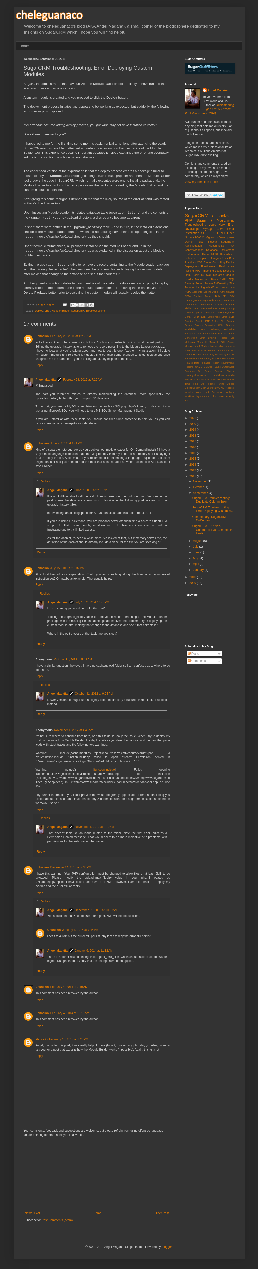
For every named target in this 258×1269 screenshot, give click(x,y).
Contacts (219, 304)
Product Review (202, 354)
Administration (193, 245)
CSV (232, 296)
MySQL (208, 229)
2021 (193, 418)
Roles (214, 279)
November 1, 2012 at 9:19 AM (94, 827)
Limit (202, 337)
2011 (193, 476)
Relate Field (228, 358)
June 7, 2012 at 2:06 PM (91, 490)
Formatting (210, 325)
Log (232, 337)
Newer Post (32, 1213)
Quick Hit (229, 354)
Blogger (167, 1247)
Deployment (192, 266)
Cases (207, 262)
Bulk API (220, 296)
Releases (205, 362)
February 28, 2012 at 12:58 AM (70, 336)
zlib (186, 400)
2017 (193, 441)
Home (24, 46)
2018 (193, 435)
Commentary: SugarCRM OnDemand (209, 518)
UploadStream (192, 387)
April (196, 564)
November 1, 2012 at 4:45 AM (73, 730)
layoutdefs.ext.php (206, 396)
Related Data (192, 362)
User (203, 387)
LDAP (224, 333)
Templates (203, 258)
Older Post (162, 1213)
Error (47, 310)
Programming (225, 220)
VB (215, 387)
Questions (217, 354)
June (196, 552)
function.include (104, 769)
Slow (196, 375)
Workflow (190, 396)
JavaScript (192, 229)
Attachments (216, 245)
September (200, 493)
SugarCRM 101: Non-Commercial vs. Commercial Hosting (212, 529)
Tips (232, 283)
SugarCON (203, 379)
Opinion (189, 241)
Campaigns (191, 300)
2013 (193, 464)
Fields (215, 321)
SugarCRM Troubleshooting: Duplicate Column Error (211, 499)
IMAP (198, 270)
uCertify (230, 396)
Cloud (231, 300)
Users (210, 387)
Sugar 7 (204, 220)
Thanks (230, 379)
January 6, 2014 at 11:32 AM (94, 950)
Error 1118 (228, 316)
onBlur (221, 396)
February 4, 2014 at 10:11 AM (69, 1013)
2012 (193, 470)
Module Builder (61, 310)
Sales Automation (224, 366)
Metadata (190, 342)
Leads (218, 270)
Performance (192, 254)
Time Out (198, 383)
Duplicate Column (214, 312)
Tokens (211, 383)
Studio (231, 375)
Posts (193, 653)
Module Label (192, 346)
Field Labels (227, 266)
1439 (222, 287)
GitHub (203, 329)
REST (214, 254)
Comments (197, 661)
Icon (199, 333)
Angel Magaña (46, 379)
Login (196, 274)
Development (227, 237)
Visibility (189, 392)
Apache (207, 291)
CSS (199, 262)
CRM (220, 229)
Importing (208, 270)
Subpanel (190, 258)
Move (221, 346)
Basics (208, 296)
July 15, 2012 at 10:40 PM (92, 602)
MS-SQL (206, 274)
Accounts (197, 291)
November (200, 481)
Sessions (219, 371)
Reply (39, 365)
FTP (207, 321)
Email (230, 229)
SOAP (205, 233)
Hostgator (190, 333)
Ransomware (192, 358)
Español (189, 321)
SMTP (223, 279)
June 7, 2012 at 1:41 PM (66, 443)
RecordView (227, 254)
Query (205, 254)
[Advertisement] (97, 1174)
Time (187, 383)
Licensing (229, 270)
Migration (218, 274)
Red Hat (216, 358)
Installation (192, 233)
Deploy (39, 310)
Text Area (221, 379)
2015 (193, 453)
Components (206, 304)
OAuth (223, 350)
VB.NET (221, 387)
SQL (232, 279)
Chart (224, 300)
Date (202, 308)
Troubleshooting (95, 310)
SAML (198, 366)
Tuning (220, 383)
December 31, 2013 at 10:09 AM (96, 910)
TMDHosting (221, 283)
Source (208, 283)
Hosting (189, 270)
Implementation (211, 333)
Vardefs (230, 387)
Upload (230, 383)
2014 (193, 458)
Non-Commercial (210, 350)
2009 (193, 583)
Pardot (188, 354)
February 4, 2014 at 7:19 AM (69, 987)
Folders (199, 325)
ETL (203, 316)
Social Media (220, 375)
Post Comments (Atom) (57, 1220)
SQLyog (208, 366)
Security (190, 283)
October (198, 487)
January (198, 570)
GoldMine (229, 329)
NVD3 (188, 350)
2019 (193, 429)
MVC (198, 237)
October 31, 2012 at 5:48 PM (73, 659)
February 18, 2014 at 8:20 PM (68, 1039)
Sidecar (212, 241)
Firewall (189, 325)
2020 (193, 424)
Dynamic (229, 312)
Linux (188, 274)
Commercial (191, 304)
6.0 (232, 287)
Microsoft (202, 342)
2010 (193, 577)
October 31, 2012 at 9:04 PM (94, 693)
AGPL (188, 291)
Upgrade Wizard (210, 287)
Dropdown (197, 312)
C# (233, 245)
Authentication (227, 291)
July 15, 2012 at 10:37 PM (67, 568)
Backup (198, 296)
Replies (45, 481)
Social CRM (206, 375)
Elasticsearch (209, 266)
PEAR (231, 350)
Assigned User (219, 258)
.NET (215, 233)
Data (195, 308)
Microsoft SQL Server (222, 342)
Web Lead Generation (209, 392)
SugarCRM (77, 310)
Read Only (205, 358)
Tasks (212, 379)
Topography (192, 287)
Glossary (216, 329)
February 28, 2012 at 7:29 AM (82, 379)
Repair (215, 362)
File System (227, 321)
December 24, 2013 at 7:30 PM (70, 867)
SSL (200, 241)
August (198, 541)
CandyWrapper (194, 249)
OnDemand (227, 249)
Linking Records (217, 337)
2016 (193, 447)
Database (212, 249)
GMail (221, 325)
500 (228, 287)
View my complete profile (201, 182)
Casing (202, 300)
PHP (188, 220)
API (222, 233)
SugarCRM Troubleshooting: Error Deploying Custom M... (212, 509)
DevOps (223, 308)
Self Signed (205, 371)
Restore (189, 366)
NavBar (196, 350)
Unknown (42, 336)
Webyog (230, 392)
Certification (213, 300)
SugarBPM (190, 379)
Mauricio (42, 1039)
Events (199, 321)
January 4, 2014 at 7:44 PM (80, 930)
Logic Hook (217, 224)
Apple (215, 291)
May (196, 558)
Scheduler (190, 371)
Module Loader (209, 346)
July (196, 546)
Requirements (227, 362)
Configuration (210, 237)
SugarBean (228, 241)
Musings (230, 346)
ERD (196, 316)
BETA (188, 296)
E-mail (188, 316)
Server (199, 283)
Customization (223, 216)
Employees (213, 316)
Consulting (218, 262)
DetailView (212, 308)
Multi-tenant (202, 279)
